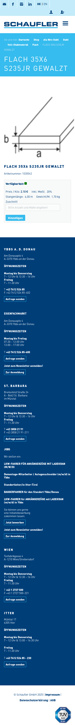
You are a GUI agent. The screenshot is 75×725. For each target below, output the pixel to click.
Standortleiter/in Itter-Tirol (21, 484)
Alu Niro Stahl (51, 39)
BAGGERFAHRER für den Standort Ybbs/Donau (31, 492)
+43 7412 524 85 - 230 (18, 658)
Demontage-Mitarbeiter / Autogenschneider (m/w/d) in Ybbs (37, 475)
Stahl (66, 39)
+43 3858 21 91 (14, 429)
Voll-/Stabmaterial (18, 44)
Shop (36, 39)
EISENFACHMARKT (15, 313)
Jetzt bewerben (15, 522)
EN (45, 4)
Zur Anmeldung (15, 372)
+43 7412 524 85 (15, 289)
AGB (53, 700)
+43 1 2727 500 (14, 590)
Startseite (24, 39)
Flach (35, 44)
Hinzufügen (15, 218)
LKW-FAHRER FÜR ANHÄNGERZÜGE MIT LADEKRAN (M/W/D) (34, 465)
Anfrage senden (15, 299)
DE (39, 4)
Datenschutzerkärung (34, 700)
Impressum (52, 694)
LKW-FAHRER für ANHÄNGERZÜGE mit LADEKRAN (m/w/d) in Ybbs (33, 500)
